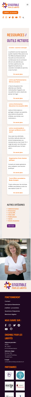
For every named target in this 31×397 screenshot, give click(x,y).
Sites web (11, 215)
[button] (27, 4)
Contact (7, 301)
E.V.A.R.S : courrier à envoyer (18, 48)
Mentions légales (10, 314)
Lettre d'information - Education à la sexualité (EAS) (18, 105)
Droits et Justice (13, 221)
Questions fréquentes (12, 311)
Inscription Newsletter (12, 304)
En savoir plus (18, 74)
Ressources (15, 35)
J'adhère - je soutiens (10, 12)
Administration (13, 209)
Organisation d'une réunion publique (18, 159)
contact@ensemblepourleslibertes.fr (14, 361)
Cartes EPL (11, 213)
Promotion (12, 211)
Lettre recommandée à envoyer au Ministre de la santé (17, 130)
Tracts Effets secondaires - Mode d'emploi (17, 179)
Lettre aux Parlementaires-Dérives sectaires (18, 81)
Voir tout (11, 226)
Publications (12, 217)
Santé (10, 219)
